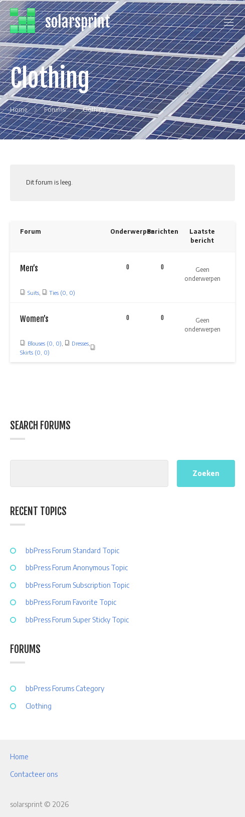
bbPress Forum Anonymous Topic (77, 567)
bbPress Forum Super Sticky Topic (77, 619)
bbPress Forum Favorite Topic (71, 602)
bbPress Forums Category (65, 688)
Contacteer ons (34, 774)
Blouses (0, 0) (45, 343)
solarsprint (77, 22)
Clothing (39, 706)
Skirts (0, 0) (35, 352)
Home (19, 756)
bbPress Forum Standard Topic (72, 550)
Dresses (80, 343)
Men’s (29, 268)
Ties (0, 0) (62, 292)
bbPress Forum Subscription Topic (77, 585)
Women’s (34, 319)
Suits (33, 292)
